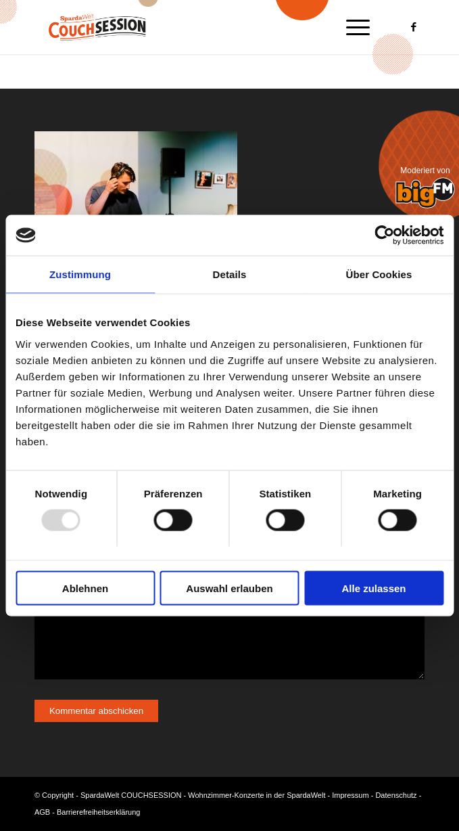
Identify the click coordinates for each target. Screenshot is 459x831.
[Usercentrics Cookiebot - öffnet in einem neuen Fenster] (384, 235)
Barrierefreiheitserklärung (99, 812)
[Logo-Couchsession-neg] (190, 27)
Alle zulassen (373, 587)
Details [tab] (230, 274)
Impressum (350, 795)
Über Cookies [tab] (379, 274)
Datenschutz (395, 795)
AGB (42, 812)
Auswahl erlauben (229, 587)
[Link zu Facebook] (414, 27)
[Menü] (351, 27)
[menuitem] (351, 27)
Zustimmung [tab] (80, 274)
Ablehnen (85, 587)
